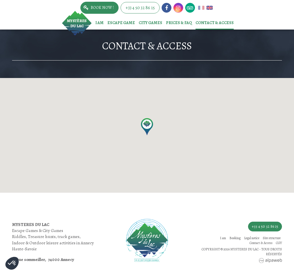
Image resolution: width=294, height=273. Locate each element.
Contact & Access (215, 23)
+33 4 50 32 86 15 (140, 8)
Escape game (121, 23)
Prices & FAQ (179, 23)
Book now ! (102, 7)
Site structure (272, 238)
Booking (235, 238)
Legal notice (251, 238)
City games (150, 23)
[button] (147, 126)
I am (99, 23)
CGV (279, 243)
